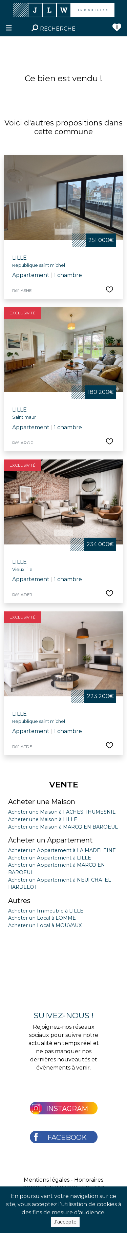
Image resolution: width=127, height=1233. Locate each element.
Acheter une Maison (41, 802)
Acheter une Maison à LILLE (42, 819)
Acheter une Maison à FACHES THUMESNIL (61, 812)
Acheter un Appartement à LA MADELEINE (62, 850)
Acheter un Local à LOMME (42, 918)
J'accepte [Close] (65, 1222)
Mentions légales (46, 1180)
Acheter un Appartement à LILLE (49, 858)
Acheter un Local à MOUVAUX (45, 925)
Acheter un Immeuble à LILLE (45, 911)
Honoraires (88, 1180)
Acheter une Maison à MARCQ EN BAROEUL (63, 827)
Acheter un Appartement (50, 840)
